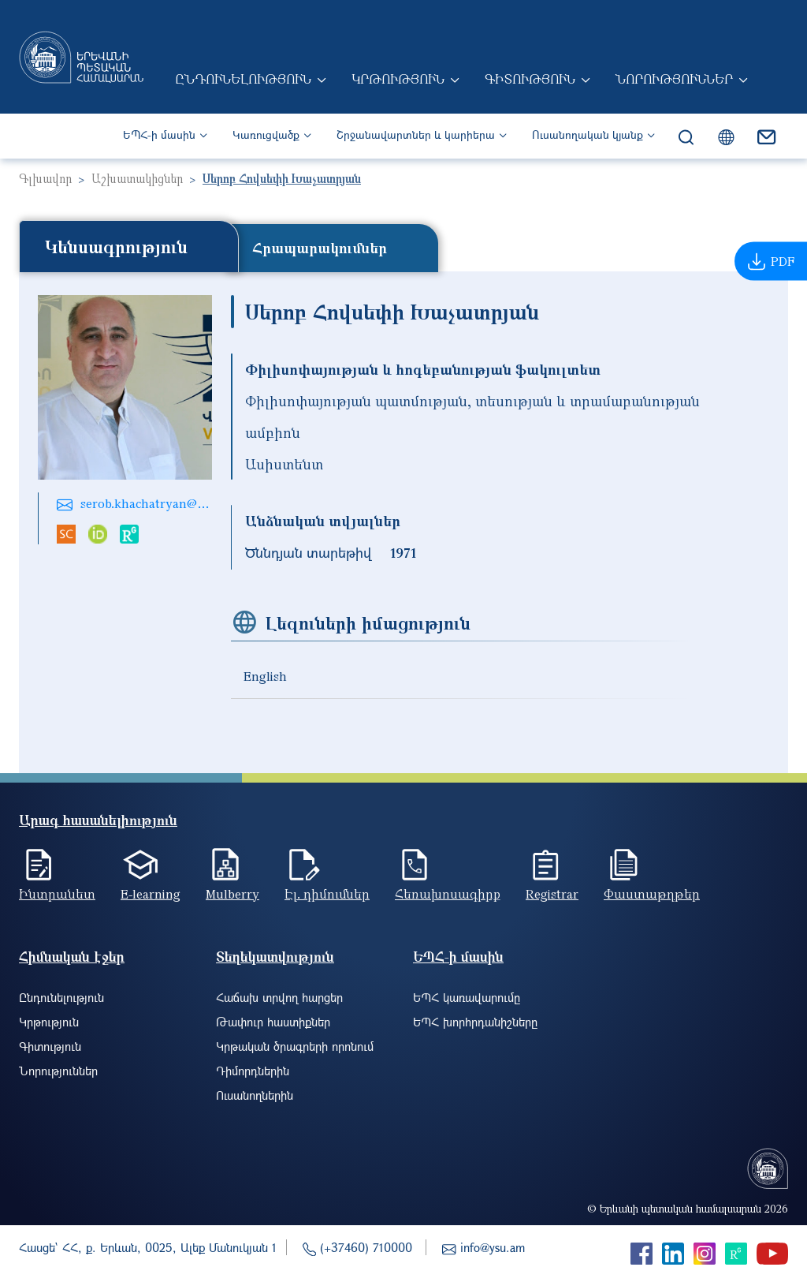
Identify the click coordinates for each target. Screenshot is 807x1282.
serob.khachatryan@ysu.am (158, 503)
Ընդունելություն (243, 79)
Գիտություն (530, 79)
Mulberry (232, 894)
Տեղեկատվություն (275, 956)
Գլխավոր (45, 178)
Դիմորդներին (252, 1070)
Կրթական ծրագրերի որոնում (295, 1046)
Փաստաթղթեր (652, 894)
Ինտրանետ (57, 894)
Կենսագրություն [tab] (116, 246)
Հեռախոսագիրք (447, 894)
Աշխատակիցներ (137, 178)
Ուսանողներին (254, 1095)
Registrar (552, 894)
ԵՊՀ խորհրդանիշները (475, 1022)
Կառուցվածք (265, 134)
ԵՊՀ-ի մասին (159, 134)
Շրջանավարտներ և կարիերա (416, 134)
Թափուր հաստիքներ (273, 1022)
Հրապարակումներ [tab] (319, 247)
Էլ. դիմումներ (327, 894)
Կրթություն (397, 79)
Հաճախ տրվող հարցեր (279, 997)
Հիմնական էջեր (72, 956)
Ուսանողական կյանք (587, 134)
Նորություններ (674, 79)
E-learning (150, 894)
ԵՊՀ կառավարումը (466, 997)
